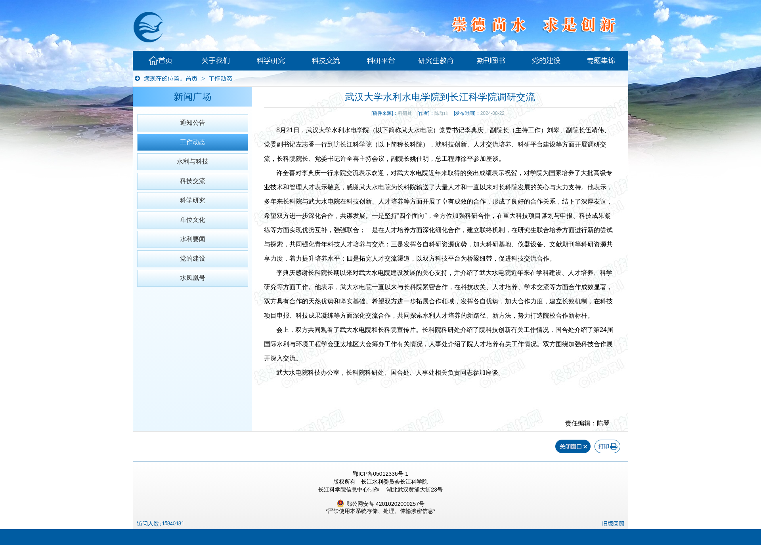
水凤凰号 (192, 277)
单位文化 (192, 219)
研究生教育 (436, 60)
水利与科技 (192, 161)
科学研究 (270, 60)
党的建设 (546, 60)
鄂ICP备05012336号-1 (380, 474)
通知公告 (192, 122)
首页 (160, 60)
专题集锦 (601, 60)
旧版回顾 (613, 523)
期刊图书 (491, 60)
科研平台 (381, 60)
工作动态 (220, 79)
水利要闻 (192, 239)
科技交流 (326, 60)
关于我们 (215, 60)
